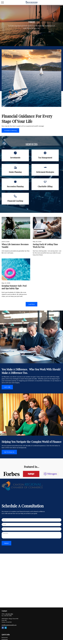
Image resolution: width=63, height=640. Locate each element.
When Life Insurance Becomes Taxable (15, 245)
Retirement (5, 637)
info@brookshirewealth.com (9, 625)
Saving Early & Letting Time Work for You (45, 245)
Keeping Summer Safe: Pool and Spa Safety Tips (14, 287)
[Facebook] (3, 628)
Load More (31, 304)
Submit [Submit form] (6, 543)
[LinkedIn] (6, 628)
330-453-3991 (9, 614)
